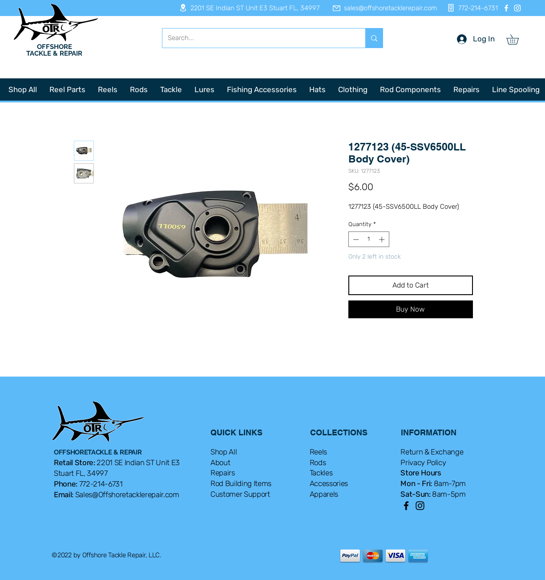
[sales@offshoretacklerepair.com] (380, 8)
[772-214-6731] (470, 8)
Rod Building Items (240, 483)
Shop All (223, 451)
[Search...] (257, 38)
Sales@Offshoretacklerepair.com (127, 494)
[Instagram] (517, 8)
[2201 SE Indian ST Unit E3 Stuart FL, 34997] (246, 8)
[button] (517, 39)
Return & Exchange (431, 451)
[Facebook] (506, 8)
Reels (318, 451)
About (220, 462)
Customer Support (240, 494)
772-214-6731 (101, 483)
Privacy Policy (423, 462)
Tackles (321, 472)
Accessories (329, 483)
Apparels (324, 494)
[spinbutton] (368, 239)
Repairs (222, 472)
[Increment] (382, 239)
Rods (318, 462)
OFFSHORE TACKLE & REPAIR (54, 50)
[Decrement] (355, 239)
